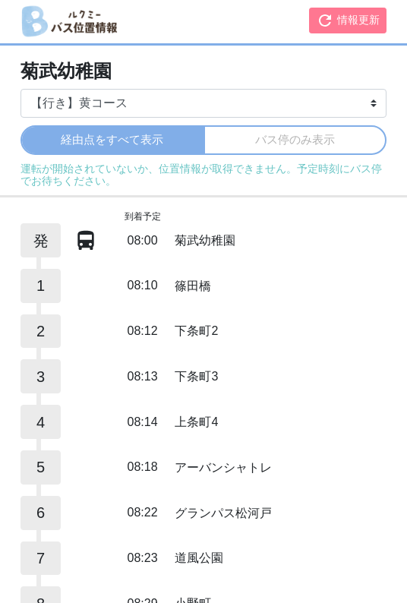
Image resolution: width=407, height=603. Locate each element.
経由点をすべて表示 (112, 139)
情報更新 (348, 20)
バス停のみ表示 (295, 139)
